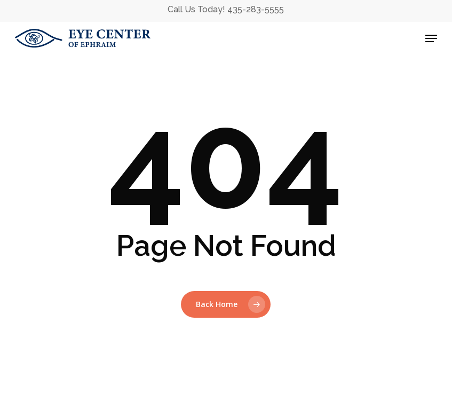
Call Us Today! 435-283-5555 (226, 9)
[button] (431, 38)
